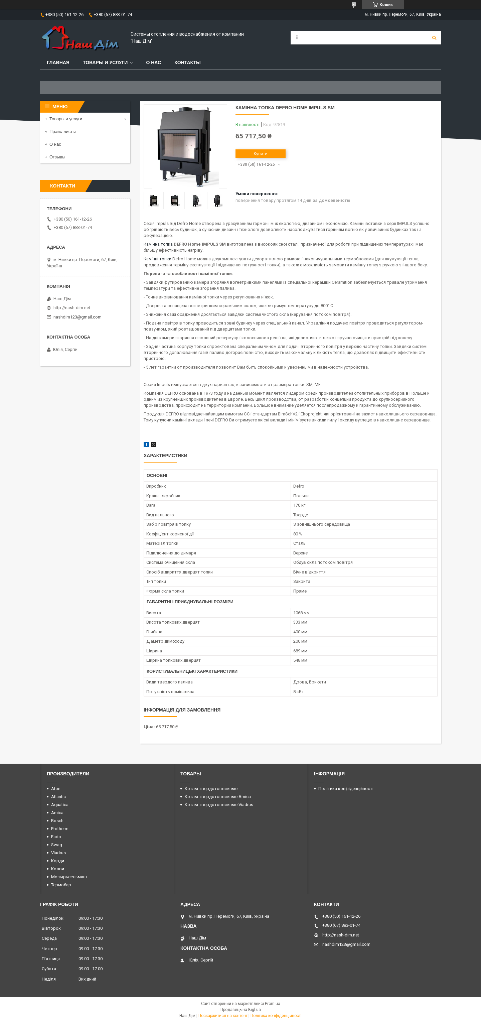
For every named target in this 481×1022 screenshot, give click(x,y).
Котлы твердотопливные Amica (218, 796)
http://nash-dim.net (71, 307)
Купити (261, 153)
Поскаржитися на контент (223, 1015)
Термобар (61, 884)
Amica (57, 812)
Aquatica (59, 804)
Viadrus (58, 852)
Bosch (57, 820)
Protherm (59, 828)
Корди (57, 860)
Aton (55, 788)
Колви (57, 868)
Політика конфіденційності (345, 788)
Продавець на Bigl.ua (240, 1009)
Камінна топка (158, 244)
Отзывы (57, 156)
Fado (56, 836)
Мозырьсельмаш (69, 876)
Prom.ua (272, 1003)
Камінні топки (157, 258)
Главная (58, 62)
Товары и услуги (105, 62)
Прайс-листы (62, 131)
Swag (56, 844)
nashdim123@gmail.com (77, 317)
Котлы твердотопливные (211, 788)
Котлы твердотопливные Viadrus (219, 804)
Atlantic (58, 796)
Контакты (187, 62)
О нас (153, 62)
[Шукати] (434, 37)
